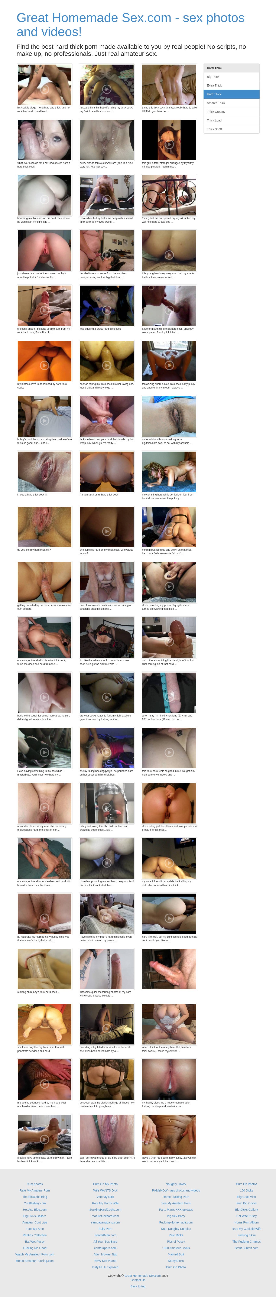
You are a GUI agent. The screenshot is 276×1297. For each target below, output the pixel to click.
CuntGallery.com (35, 1203)
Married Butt (176, 1254)
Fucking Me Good (35, 1248)
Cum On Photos (246, 1184)
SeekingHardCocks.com (105, 1209)
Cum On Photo (176, 1267)
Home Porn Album (246, 1222)
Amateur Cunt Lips (34, 1222)
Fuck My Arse (35, 1229)
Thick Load (214, 120)
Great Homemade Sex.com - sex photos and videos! (131, 24)
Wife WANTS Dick (105, 1190)
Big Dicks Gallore (34, 1216)
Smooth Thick (216, 103)
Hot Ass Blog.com (35, 1209)
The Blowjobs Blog (34, 1197)
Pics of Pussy (176, 1241)
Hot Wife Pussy (246, 1216)
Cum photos (35, 1184)
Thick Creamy (216, 111)
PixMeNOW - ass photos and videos (176, 1190)
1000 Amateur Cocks (176, 1248)
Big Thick (213, 76)
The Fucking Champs (246, 1241)
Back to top (137, 1286)
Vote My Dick (105, 1197)
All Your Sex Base (105, 1241)
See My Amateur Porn (176, 1203)
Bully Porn (105, 1229)
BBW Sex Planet (105, 1260)
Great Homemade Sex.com (142, 1275)
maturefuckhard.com (105, 1216)
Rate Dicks (176, 1235)
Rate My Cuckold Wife (246, 1229)
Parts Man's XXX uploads (176, 1209)
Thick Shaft (214, 129)
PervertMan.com (105, 1235)
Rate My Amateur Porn (35, 1190)
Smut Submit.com (246, 1248)
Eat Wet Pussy (35, 1241)
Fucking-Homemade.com (175, 1222)
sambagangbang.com (105, 1222)
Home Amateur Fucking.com (35, 1260)
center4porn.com (105, 1248)
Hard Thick (214, 94)
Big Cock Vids (246, 1197)
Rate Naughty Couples (176, 1229)
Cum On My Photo (105, 1184)
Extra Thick (214, 85)
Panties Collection (35, 1235)
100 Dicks (246, 1190)
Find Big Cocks (247, 1203)
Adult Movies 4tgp (105, 1254)
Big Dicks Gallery (246, 1209)
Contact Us (138, 1280)
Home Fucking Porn (176, 1197)
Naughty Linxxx (176, 1184)
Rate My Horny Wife (105, 1203)
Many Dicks (176, 1260)
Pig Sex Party (176, 1216)
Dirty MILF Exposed (105, 1267)
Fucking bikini (246, 1235)
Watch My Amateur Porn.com (34, 1254)
